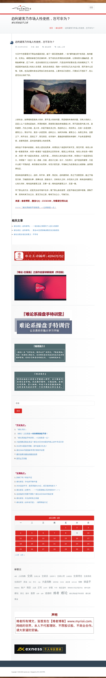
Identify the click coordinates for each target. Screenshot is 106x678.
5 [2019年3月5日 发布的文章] (31, 531)
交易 (59, 45)
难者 (37, 45)
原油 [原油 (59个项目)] (25, 580)
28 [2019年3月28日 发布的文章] (54, 548)
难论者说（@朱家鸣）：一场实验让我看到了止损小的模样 (36, 225)
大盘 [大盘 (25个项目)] (39, 580)
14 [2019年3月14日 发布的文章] (54, 537)
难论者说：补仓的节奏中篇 (26, 480)
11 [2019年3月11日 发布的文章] (21, 537)
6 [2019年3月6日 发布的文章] (43, 531)
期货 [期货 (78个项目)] (29, 586)
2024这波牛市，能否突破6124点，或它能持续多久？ (36, 484)
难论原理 (59, 26)
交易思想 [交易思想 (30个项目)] (69, 575)
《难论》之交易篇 (23, 432)
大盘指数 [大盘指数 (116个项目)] (46, 580)
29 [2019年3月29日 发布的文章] (66, 548)
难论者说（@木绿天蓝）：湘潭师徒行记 (32, 501)
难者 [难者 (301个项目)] (56, 591)
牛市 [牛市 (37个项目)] (55, 586)
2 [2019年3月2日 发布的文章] (77, 526)
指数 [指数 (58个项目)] (80, 580)
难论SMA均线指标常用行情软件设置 (30, 449)
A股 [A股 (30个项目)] (15, 575)
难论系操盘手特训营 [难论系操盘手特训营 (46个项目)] (76, 592)
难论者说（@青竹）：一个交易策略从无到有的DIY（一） (38, 488)
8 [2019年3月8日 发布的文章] (65, 531)
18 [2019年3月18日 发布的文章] (21, 542)
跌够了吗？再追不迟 (24, 476)
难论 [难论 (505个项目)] (64, 591)
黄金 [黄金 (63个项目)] (16, 598)
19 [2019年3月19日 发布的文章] (32, 542)
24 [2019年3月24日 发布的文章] (88, 542)
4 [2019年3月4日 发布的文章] (20, 531)
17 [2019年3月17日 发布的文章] (88, 537)
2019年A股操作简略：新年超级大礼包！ (31, 444)
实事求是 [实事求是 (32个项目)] (55, 580)
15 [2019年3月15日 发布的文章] (66, 537)
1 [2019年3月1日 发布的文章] (65, 526)
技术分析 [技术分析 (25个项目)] (74, 580)
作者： (33, 45)
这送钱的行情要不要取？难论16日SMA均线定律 (34, 492)
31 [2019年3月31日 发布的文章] (88, 548)
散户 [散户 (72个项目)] (23, 586)
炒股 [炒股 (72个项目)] (51, 586)
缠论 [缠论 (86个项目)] (16, 592)
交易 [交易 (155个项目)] (29, 574)
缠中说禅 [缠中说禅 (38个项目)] (87, 586)
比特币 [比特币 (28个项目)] (45, 586)
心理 (63, 45)
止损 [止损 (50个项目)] (34, 586)
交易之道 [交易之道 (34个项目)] (37, 575)
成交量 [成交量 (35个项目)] (67, 580)
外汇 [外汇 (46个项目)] (34, 580)
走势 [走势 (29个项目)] (37, 592)
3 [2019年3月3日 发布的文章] (88, 526)
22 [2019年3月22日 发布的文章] (66, 542)
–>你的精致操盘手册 (38, 432)
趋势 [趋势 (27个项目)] (42, 592)
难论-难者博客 (41, 670)
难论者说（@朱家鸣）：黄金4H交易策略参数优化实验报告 (36, 229)
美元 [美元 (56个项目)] (22, 592)
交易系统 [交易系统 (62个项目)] (87, 575)
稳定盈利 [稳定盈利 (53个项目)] (62, 586)
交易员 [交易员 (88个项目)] (45, 574)
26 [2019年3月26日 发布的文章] (32, 548)
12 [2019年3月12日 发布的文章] (32, 537)
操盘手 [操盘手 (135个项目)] (87, 580)
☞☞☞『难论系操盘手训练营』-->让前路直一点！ (35, 206)
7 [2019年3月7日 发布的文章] (54, 531)
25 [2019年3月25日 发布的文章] (21, 548)
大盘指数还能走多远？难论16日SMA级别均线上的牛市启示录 (40, 440)
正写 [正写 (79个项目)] (40, 586)
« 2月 (17, 553)
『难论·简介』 (21, 428)
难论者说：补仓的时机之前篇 (27, 497)
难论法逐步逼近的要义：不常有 (26, 233)
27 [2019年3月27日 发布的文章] (43, 548)
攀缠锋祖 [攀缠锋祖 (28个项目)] (17, 586)
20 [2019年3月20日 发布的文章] (43, 542)
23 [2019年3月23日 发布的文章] (77, 542)
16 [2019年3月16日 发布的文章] (77, 537)
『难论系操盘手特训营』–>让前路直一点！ (33, 436)
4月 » (22, 553)
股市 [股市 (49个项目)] (27, 592)
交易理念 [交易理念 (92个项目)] (77, 574)
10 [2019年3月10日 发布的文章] (88, 531)
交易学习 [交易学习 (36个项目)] (53, 575)
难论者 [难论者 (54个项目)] (88, 592)
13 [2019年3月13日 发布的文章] (43, 537)
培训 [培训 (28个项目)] (30, 580)
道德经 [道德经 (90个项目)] (48, 592)
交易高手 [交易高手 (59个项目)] (18, 580)
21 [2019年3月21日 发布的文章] (54, 542)
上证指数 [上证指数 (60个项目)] (22, 575)
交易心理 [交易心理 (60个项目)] (61, 575)
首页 (51, 26)
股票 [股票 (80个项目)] (33, 592)
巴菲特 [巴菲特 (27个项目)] (62, 580)
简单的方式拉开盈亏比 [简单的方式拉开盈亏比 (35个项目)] (75, 586)
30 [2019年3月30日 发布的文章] (77, 548)
